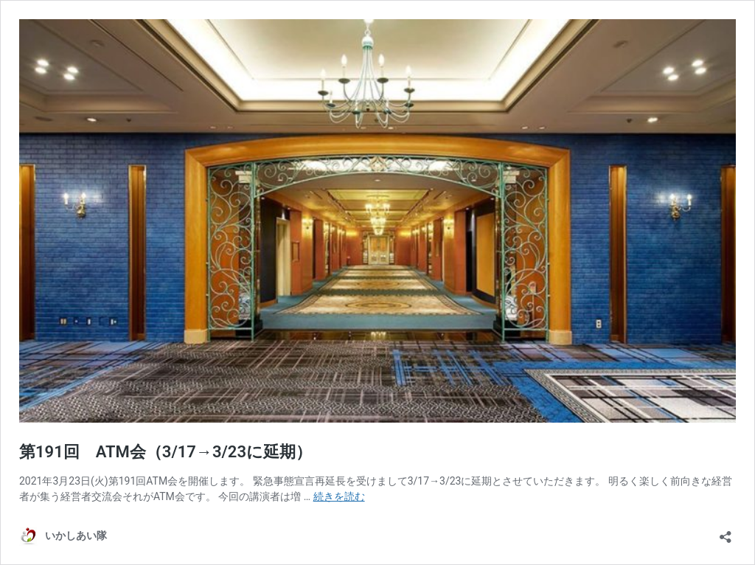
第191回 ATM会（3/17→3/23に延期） (165, 452)
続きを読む (339, 496)
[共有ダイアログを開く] (725, 532)
